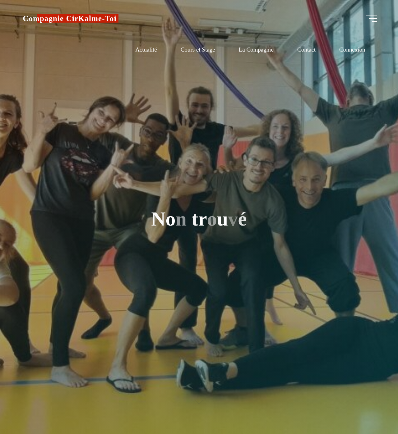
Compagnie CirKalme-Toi (70, 18)
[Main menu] (371, 19)
